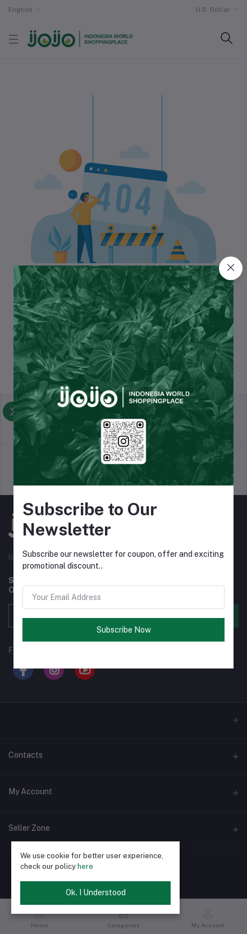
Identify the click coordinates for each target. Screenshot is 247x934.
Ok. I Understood (96, 892)
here (85, 866)
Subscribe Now (124, 629)
